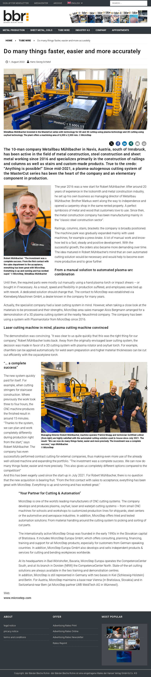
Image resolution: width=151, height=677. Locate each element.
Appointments (120, 30)
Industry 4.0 (83, 30)
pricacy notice (11, 631)
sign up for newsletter (16, 3)
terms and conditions (15, 637)
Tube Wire (64, 30)
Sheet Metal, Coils (41, 30)
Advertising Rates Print (65, 625)
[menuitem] (75, 3)
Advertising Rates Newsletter (68, 637)
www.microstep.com (17, 598)
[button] (111, 143)
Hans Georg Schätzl (40, 61)
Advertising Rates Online (65, 631)
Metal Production (14, 30)
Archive (58, 3)
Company (101, 30)
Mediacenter (41, 3)
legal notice (10, 625)
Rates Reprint (60, 643)
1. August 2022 (17, 61)
